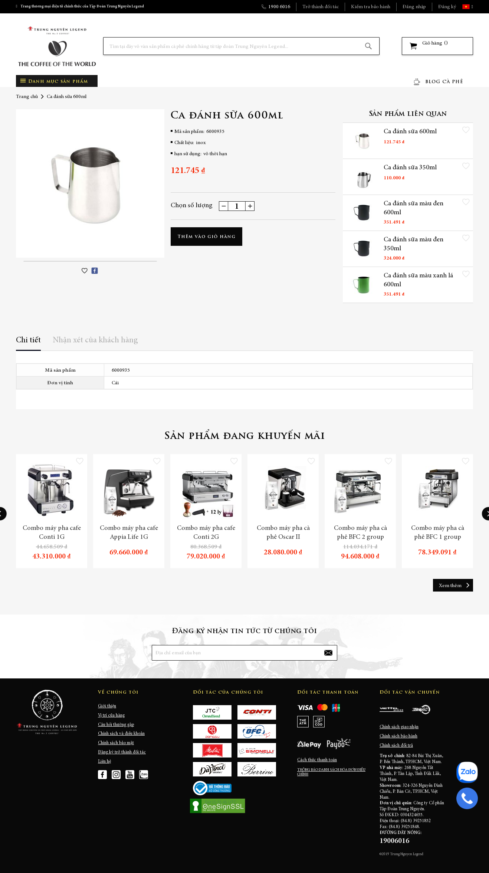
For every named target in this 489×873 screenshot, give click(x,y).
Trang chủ (27, 97)
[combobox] (241, 46)
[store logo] (57, 46)
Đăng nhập (414, 7)
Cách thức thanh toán (317, 760)
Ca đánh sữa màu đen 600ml (413, 208)
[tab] (28, 343)
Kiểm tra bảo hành (370, 7)
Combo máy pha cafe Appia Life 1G (129, 533)
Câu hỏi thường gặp (116, 725)
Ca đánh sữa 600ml (410, 131)
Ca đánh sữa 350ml (410, 167)
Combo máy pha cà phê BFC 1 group (437, 533)
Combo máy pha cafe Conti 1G (52, 533)
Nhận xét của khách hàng (95, 340)
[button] (471, 7)
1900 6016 (279, 7)
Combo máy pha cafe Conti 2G (206, 533)
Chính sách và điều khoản (121, 734)
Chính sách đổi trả (396, 745)
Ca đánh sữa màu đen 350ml (413, 244)
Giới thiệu (107, 706)
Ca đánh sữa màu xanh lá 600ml (418, 280)
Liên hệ (104, 761)
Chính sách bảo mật (116, 743)
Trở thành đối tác (320, 7)
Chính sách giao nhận (399, 727)
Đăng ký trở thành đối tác (122, 752)
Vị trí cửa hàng (111, 715)
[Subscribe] (328, 653)
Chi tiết (28, 340)
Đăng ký (447, 7)
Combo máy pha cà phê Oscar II (283, 533)
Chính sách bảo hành (398, 736)
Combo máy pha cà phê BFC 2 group (360, 533)
